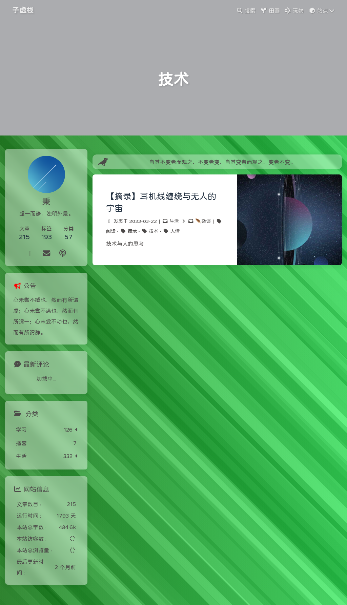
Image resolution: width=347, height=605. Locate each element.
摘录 (132, 231)
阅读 (111, 231)
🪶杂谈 (203, 221)
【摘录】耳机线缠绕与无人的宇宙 (161, 202)
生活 (174, 221)
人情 (175, 231)
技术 (153, 231)
